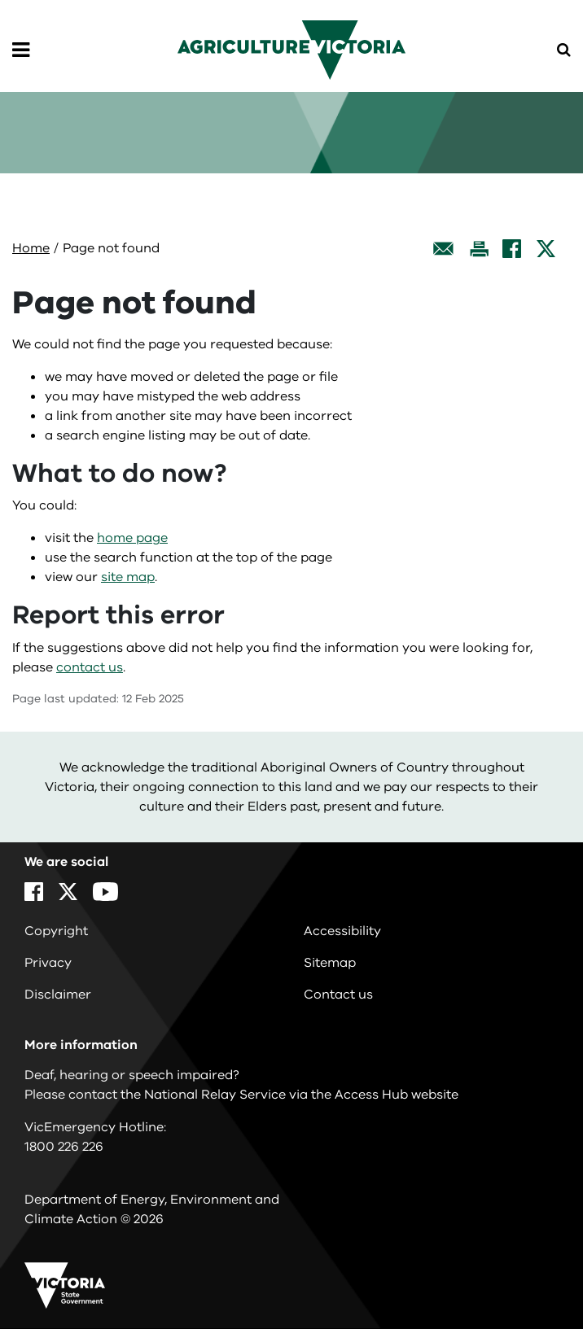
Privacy (48, 963)
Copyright (56, 931)
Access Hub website (396, 1095)
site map (128, 577)
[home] (291, 49)
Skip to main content (0, 0)
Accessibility (342, 931)
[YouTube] (105, 891)
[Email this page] (443, 248)
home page (132, 538)
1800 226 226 (63, 1147)
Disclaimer (57, 994)
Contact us (338, 994)
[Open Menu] (20, 50)
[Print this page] (478, 248)
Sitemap (330, 963)
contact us (89, 667)
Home (31, 248)
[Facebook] (511, 248)
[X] (546, 248)
